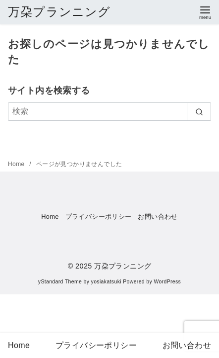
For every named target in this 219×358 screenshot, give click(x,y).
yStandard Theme (60, 281)
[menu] (205, 11)
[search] (199, 111)
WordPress (167, 281)
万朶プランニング (59, 11)
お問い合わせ (157, 216)
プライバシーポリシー (98, 216)
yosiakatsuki (106, 281)
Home (17, 164)
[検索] (109, 111)
